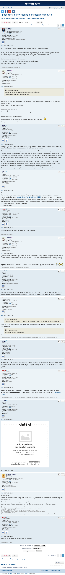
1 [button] (60, 25)
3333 (10, 178)
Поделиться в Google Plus (9, 11)
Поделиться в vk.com (13, 11)
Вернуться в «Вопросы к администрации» (14, 559)
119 (10, 348)
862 (10, 34)
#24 (2, 190)
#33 (2, 536)
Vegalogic (27, 573)
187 (10, 407)
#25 (2, 228)
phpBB (18, 573)
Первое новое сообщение (39, 25)
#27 (2, 289)
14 (9, 132)
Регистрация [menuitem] (54, 7)
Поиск (38, 22)
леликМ (8, 28)
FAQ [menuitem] (11, 7)
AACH (3, 271)
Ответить (5, 22)
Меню (5, 7)
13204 (10, 216)
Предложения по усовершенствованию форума (26, 14)
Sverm (4, 298)
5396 (10, 481)
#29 (2, 360)
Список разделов (6, 570)
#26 (2, 253)
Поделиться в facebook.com (6, 11)
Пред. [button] (58, 25)
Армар (4, 125)
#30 (2, 387)
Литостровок (32, 3)
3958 (10, 303)
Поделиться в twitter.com (2, 11)
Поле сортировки (32, 548)
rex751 (4, 400)
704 (10, 77)
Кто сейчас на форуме (8, 565)
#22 (2, 86)
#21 (2, 45)
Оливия (8, 70)
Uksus (4, 209)
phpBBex (10, 573)
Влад (3, 341)
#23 (2, 144)
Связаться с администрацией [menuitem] (51, 570)
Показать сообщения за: (32, 546)
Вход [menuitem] (62, 7)
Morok (4, 171)
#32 (2, 493)
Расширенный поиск (41, 22)
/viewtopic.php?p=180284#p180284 (29, 197)
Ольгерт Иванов (11, 474)
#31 (2, 419)
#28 (2, 315)
